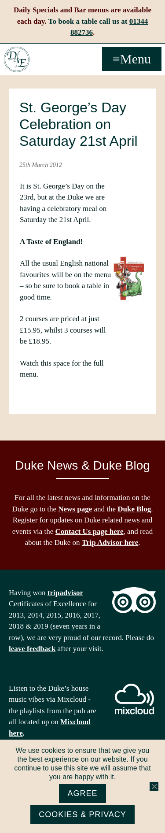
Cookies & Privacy (82, 814)
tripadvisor (65, 593)
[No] (154, 786)
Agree (82, 793)
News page (75, 509)
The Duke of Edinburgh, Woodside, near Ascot (17, 59)
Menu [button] (135, 59)
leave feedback (32, 648)
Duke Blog (134, 509)
